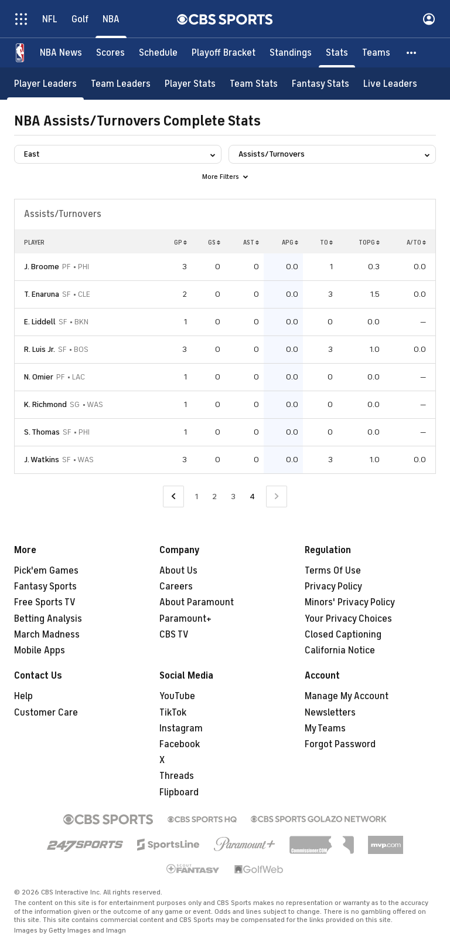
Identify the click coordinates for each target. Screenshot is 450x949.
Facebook (179, 744)
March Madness (47, 634)
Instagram (181, 728)
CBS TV (174, 634)
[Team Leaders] (121, 83)
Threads (176, 776)
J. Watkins (41, 460)
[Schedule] (158, 52)
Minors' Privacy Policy (350, 602)
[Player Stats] (190, 83)
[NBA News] (61, 52)
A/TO (416, 242)
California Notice (340, 650)
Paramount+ (185, 619)
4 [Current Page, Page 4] (252, 496)
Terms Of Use (333, 571)
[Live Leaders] (390, 83)
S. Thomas (42, 432)
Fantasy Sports (45, 586)
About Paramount (196, 602)
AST (251, 242)
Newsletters (330, 712)
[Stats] (337, 52)
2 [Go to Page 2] (214, 496)
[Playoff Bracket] (223, 52)
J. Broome (41, 267)
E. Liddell (40, 322)
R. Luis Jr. (39, 349)
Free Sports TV (45, 602)
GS (214, 242)
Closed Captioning (343, 634)
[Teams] (376, 52)
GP (180, 242)
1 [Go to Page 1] (196, 496)
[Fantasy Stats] (320, 83)
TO (326, 242)
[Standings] (290, 52)
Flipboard (179, 792)
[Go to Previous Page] (173, 496)
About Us (178, 571)
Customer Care (46, 712)
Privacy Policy (333, 586)
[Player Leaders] (45, 83)
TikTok (172, 712)
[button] (412, 52)
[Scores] (110, 52)
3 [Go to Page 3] (233, 496)
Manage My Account (346, 696)
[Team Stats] (254, 83)
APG (290, 242)
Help (23, 696)
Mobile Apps (39, 650)
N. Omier (38, 377)
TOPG (369, 242)
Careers (176, 586)
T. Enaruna (41, 294)
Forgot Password (340, 744)
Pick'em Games (46, 571)
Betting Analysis (48, 619)
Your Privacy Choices (348, 619)
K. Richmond (45, 404)
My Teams (325, 728)
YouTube (177, 696)
